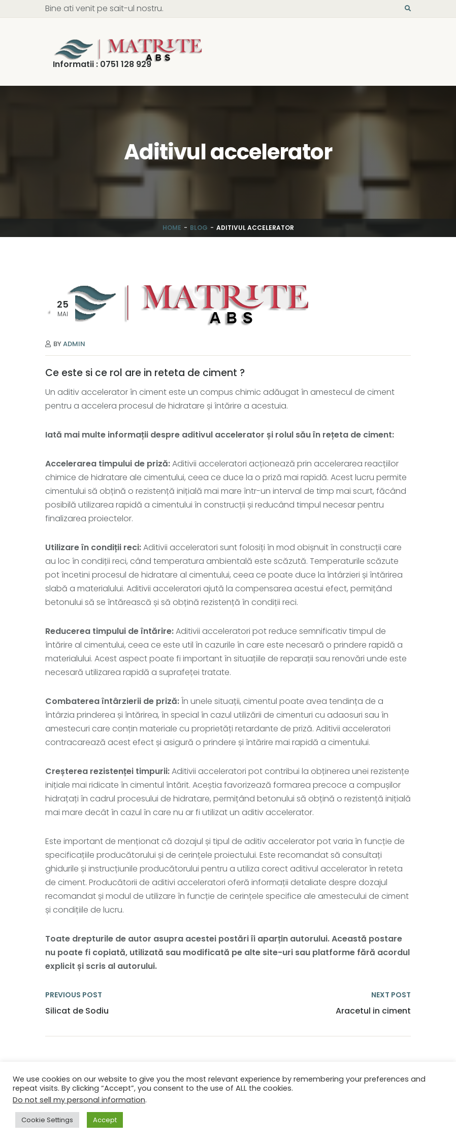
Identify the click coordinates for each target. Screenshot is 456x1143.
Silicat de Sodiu (77, 1011)
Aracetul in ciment (373, 1011)
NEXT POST (391, 995)
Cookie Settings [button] (47, 1120)
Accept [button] (105, 1120)
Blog (199, 227)
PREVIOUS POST (73, 995)
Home (171, 227)
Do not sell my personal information (79, 1099)
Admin (74, 344)
